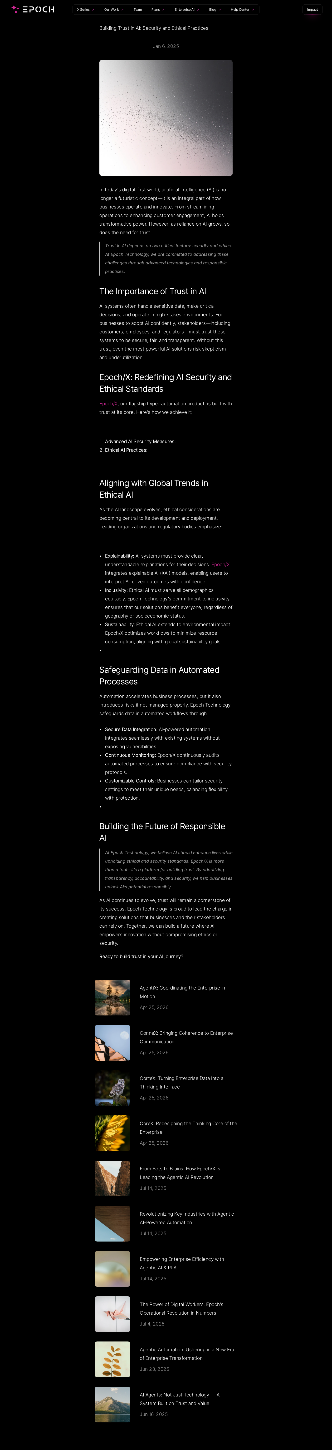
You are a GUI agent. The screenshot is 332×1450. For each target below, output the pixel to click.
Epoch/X (108, 403)
